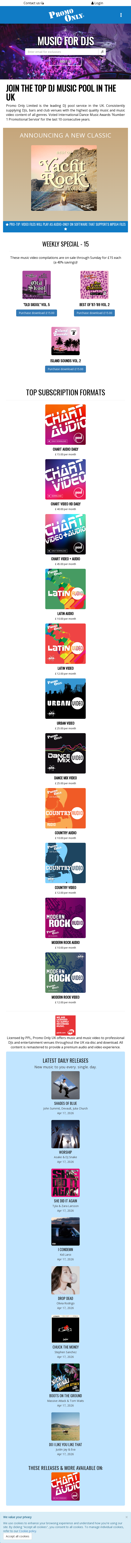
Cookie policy (27, 1531)
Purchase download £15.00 (36, 313)
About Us (65, 61)
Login (98, 3)
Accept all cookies (17, 1536)
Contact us (34, 3)
